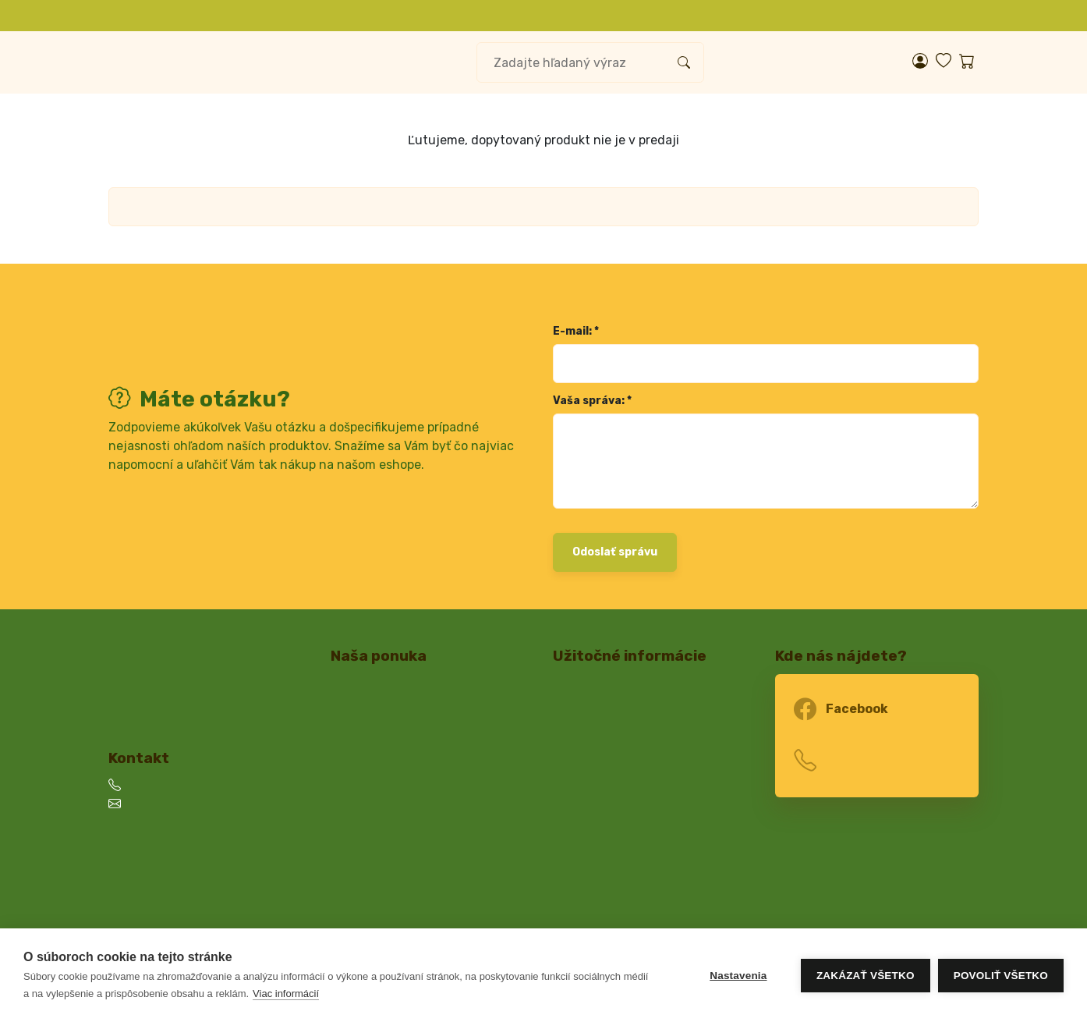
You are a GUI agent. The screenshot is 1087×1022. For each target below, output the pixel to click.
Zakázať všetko (865, 975)
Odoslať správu (612, 552)
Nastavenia (738, 975)
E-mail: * (575, 331)
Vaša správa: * (590, 400)
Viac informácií (286, 993)
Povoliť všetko (1001, 975)
